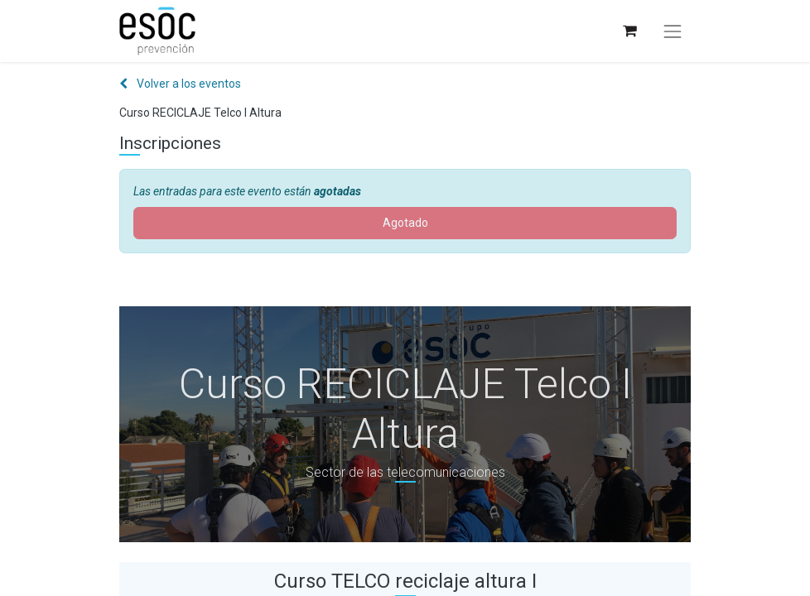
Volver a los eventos (180, 83)
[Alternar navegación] (672, 31)
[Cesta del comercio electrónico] (629, 31)
